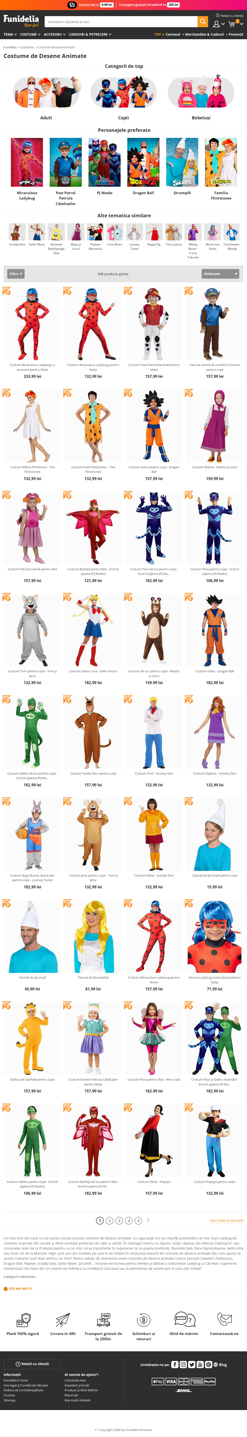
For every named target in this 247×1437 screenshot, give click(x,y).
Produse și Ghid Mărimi (81, 1390)
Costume (28, 34)
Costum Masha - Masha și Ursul (214, 467)
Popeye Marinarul (95, 246)
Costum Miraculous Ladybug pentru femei (154, 979)
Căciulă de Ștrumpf (32, 977)
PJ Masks (104, 192)
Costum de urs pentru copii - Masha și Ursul (153, 673)
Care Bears (115, 244)
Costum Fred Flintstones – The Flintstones (93, 469)
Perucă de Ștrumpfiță (93, 977)
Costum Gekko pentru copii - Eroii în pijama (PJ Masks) (32, 1184)
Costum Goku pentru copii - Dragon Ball (154, 469)
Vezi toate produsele (226, 1220)
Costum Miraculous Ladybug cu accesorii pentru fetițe (32, 367)
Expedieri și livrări (77, 1385)
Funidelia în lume (16, 1380)
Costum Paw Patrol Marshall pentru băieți (153, 367)
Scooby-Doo (17, 244)
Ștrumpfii (182, 192)
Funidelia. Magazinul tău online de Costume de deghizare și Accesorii (21, 21)
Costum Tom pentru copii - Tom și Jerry (32, 673)
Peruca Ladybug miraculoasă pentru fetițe (215, 979)
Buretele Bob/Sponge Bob (56, 248)
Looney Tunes (134, 246)
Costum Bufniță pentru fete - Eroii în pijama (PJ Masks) (93, 571)
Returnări (71, 1395)
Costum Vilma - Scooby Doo (154, 875)
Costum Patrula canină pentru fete (32, 569)
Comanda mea (75, 1380)
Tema (8, 34)
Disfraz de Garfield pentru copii (32, 1079)
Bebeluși (201, 118)
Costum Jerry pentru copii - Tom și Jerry (93, 877)
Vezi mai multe (20, 1289)
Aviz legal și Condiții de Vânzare (26, 1385)
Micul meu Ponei (213, 246)
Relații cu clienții (32, 1363)
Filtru (14, 273)
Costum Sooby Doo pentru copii (93, 773)
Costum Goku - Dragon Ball (214, 671)
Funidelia (10, 47)
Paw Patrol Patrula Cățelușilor (66, 198)
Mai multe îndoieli (77, 1400)
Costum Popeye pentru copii (214, 1182)
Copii (123, 118)
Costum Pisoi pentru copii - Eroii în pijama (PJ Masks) (214, 571)
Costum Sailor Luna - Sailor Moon (93, 671)
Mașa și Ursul (76, 246)
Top (157, 34)
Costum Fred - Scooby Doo (154, 773)
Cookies (9, 1395)
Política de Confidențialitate (23, 1390)
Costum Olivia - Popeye (154, 1182)
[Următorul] (148, 1221)
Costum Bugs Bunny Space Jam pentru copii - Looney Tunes (32, 877)
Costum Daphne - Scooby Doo (214, 773)
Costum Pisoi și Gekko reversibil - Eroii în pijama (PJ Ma (214, 1081)
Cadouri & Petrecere (88, 34)
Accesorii (53, 34)
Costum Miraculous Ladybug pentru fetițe (93, 367)
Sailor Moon (37, 244)
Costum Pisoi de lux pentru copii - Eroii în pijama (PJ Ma (154, 571)
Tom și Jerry (174, 244)
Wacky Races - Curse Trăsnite (193, 250)
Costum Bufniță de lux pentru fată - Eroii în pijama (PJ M (93, 1184)
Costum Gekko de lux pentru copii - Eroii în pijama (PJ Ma (32, 775)
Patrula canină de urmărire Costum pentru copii (215, 367)
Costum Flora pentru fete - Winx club (154, 1079)
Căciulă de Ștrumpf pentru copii (214, 875)
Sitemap (9, 1400)
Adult (46, 118)
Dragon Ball (143, 192)
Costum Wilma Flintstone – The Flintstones (32, 469)
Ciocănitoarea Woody (233, 246)
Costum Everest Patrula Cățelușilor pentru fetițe (93, 1081)
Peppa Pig (154, 244)
